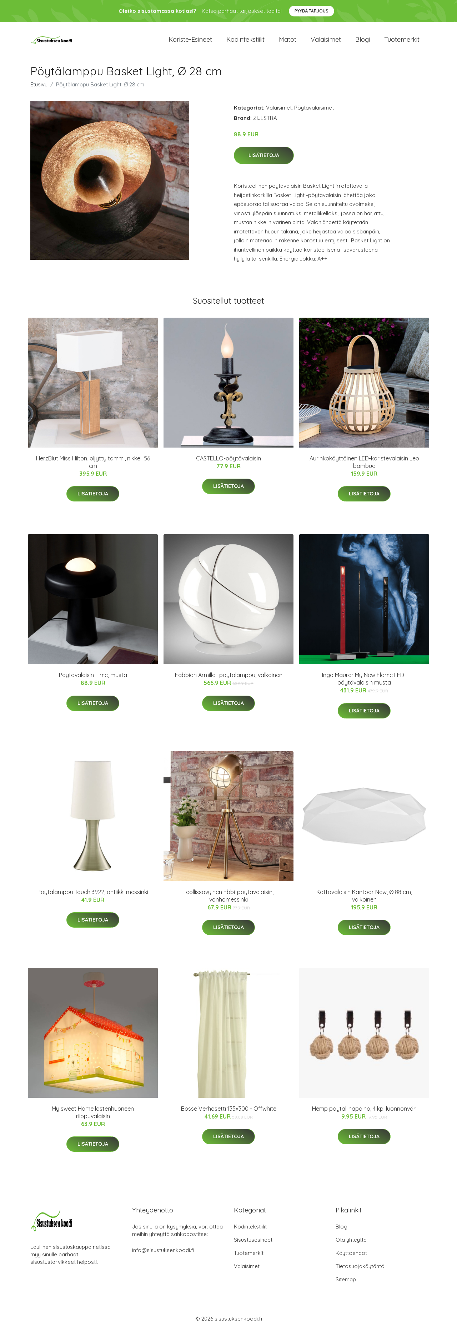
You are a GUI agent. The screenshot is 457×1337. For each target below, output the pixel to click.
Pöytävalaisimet (314, 113)
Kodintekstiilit (245, 43)
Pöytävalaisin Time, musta (93, 681)
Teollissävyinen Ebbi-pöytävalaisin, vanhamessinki (228, 901)
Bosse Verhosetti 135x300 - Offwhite (228, 1114)
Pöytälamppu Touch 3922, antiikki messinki (92, 898)
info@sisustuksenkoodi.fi (163, 1256)
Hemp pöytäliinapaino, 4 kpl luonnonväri (364, 1114)
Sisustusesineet (253, 1245)
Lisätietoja (263, 161)
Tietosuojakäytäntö (360, 1272)
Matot (287, 43)
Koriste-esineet (190, 43)
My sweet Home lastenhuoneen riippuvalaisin (93, 1118)
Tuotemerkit (402, 43)
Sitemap (346, 1285)
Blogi (362, 43)
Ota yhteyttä (351, 1245)
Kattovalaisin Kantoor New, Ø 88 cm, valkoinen (364, 901)
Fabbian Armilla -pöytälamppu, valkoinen (228, 681)
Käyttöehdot (351, 1259)
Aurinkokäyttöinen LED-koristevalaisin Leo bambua (364, 468)
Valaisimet (326, 43)
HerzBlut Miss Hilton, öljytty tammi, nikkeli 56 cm (93, 468)
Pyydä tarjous (311, 11)
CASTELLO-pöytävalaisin (228, 464)
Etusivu (38, 90)
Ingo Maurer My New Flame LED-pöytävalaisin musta (364, 684)
